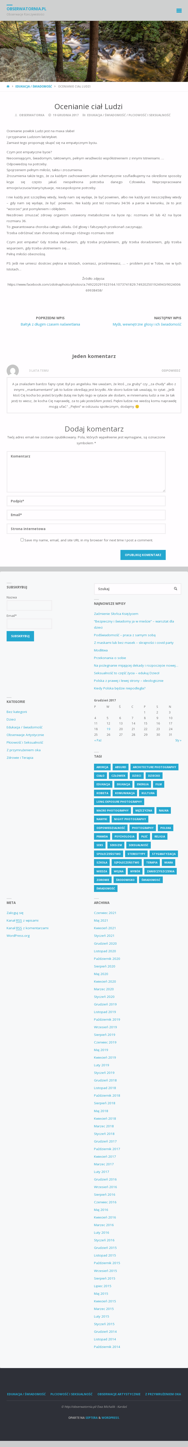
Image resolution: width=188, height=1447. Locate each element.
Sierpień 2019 (104, 1034)
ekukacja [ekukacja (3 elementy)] (123, 784)
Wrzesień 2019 (105, 1027)
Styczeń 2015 (104, 1324)
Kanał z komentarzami (27, 928)
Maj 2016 (101, 1209)
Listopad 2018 (105, 1088)
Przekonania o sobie (110, 658)
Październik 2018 (107, 1095)
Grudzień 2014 (105, 1331)
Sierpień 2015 (104, 1278)
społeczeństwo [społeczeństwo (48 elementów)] (108, 854)
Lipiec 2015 (102, 1286)
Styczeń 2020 (104, 996)
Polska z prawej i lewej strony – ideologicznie (129, 680)
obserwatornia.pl (27, 9)
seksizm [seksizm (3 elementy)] (116, 845)
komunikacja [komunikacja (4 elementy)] (125, 793)
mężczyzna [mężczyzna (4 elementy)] (143, 810)
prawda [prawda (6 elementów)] (102, 836)
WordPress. (111, 1418)
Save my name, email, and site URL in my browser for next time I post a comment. (87, 540)
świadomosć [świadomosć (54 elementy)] (150, 880)
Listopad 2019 (105, 1012)
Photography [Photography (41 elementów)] (142, 828)
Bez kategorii (17, 712)
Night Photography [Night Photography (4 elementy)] (130, 819)
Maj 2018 (101, 1111)
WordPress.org (18, 935)
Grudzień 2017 (105, 1141)
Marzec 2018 (104, 1126)
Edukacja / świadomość (33, 86)
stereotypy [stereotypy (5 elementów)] (136, 854)
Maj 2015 (101, 1293)
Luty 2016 (101, 1232)
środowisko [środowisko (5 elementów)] (125, 880)
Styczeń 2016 (104, 1240)
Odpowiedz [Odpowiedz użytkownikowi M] (171, 370)
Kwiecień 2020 (105, 981)
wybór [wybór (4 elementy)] (135, 871)
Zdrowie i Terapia (20, 757)
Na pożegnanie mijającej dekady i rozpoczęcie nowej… (136, 665)
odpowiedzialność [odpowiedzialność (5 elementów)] (110, 828)
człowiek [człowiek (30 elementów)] (118, 775)
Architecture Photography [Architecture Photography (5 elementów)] (154, 767)
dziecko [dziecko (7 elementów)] (154, 775)
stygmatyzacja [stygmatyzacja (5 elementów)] (164, 854)
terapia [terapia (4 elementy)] (151, 862)
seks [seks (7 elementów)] (99, 845)
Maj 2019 (101, 1050)
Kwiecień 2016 (105, 1217)
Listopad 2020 (105, 951)
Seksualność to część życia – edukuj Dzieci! (126, 673)
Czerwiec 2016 (105, 1202)
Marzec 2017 (104, 1164)
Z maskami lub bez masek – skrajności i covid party (134, 642)
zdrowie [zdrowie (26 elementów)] (102, 880)
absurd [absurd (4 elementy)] (120, 767)
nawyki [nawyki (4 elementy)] (101, 819)
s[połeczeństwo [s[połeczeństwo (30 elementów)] (126, 862)
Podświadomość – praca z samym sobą (125, 635)
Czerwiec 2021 (105, 913)
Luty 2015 (101, 1316)
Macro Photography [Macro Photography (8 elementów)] (112, 810)
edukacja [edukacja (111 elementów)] (103, 784)
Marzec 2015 (104, 1309)
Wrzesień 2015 (105, 1271)
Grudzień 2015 (105, 1247)
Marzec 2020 (104, 989)
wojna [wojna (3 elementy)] (118, 871)
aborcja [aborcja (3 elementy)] (102, 767)
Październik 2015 (107, 1263)
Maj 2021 (101, 920)
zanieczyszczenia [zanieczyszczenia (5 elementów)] (160, 871)
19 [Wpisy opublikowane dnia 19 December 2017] (108, 729)
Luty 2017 (101, 1171)
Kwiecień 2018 (105, 1118)
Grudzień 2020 (105, 943)
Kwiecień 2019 (105, 1057)
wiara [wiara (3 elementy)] (168, 862)
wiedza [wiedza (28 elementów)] (101, 871)
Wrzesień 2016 (105, 1187)
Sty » (178, 740)
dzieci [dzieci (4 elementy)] (136, 775)
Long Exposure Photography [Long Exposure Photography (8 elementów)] (119, 801)
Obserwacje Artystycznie (25, 735)
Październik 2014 (107, 1347)
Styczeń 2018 (104, 1133)
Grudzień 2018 (105, 1080)
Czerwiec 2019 (105, 1042)
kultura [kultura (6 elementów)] (147, 793)
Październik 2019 (107, 1019)
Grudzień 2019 (105, 1004)
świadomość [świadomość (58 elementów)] (105, 888)
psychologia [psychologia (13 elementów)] (124, 836)
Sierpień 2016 (104, 1194)
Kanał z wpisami (22, 920)
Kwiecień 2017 (105, 1156)
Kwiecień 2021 (105, 928)
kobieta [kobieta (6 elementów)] (102, 793)
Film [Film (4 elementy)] (158, 784)
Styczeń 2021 (104, 935)
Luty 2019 (101, 1065)
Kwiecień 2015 (105, 1301)
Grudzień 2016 (105, 1179)
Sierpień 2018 (104, 1103)
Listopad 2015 (105, 1255)
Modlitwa (101, 650)
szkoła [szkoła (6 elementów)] (101, 862)
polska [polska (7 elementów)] (165, 828)
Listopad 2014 (105, 1339)
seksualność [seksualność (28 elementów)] (138, 845)
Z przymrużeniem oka (24, 750)
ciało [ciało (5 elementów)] (100, 775)
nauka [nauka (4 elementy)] (163, 810)
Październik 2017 (107, 1149)
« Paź (98, 740)
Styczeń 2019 (104, 1072)
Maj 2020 (101, 974)
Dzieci (11, 719)
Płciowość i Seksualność (150, 115)
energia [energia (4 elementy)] (143, 784)
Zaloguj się (15, 913)
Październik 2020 (107, 958)
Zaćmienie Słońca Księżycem (116, 613)
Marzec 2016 (104, 1225)
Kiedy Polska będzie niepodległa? (119, 688)
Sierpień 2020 (104, 966)
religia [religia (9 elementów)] (159, 836)
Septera (91, 1418)
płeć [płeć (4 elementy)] (144, 836)
